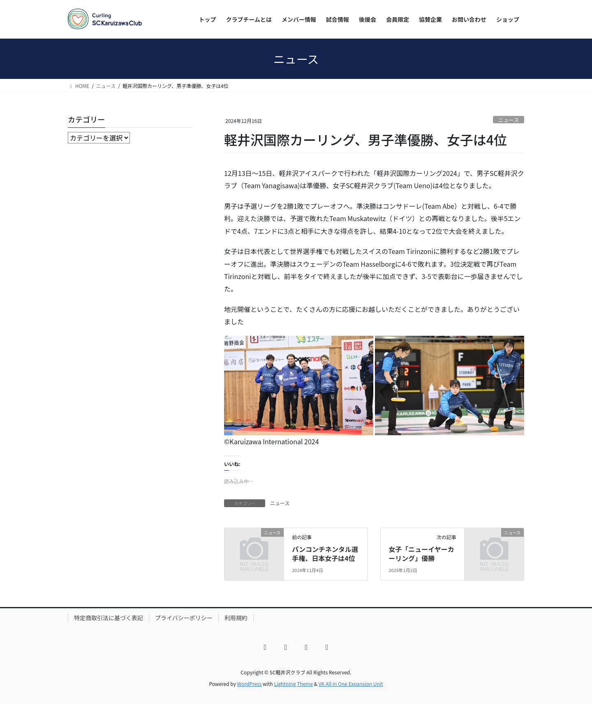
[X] (285, 647)
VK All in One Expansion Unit (351, 683)
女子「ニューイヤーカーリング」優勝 (421, 553)
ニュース (508, 120)
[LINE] (326, 647)
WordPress (249, 683)
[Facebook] (265, 647)
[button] (298, 385)
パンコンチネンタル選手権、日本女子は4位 (325, 553)
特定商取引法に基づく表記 (108, 618)
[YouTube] (306, 647)
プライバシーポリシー (184, 618)
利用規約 (235, 618)
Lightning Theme (293, 683)
